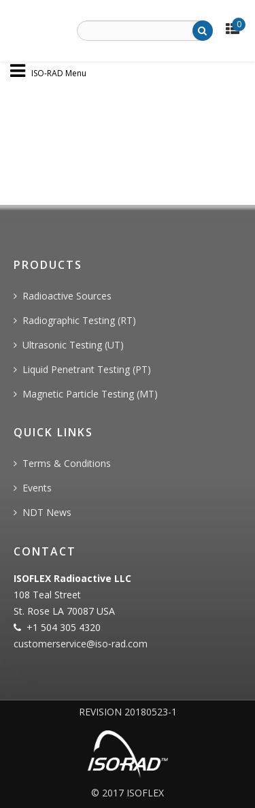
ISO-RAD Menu (58, 72)
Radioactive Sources (67, 295)
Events (37, 487)
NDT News (46, 512)
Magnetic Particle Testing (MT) (90, 393)
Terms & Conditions (66, 463)
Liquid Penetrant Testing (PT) (86, 369)
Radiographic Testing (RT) (79, 320)
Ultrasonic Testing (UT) (73, 344)
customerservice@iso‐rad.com (81, 643)
